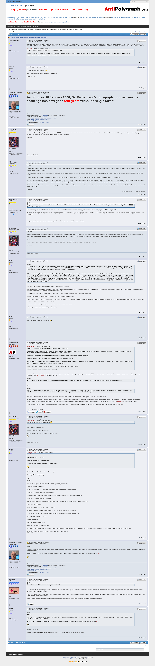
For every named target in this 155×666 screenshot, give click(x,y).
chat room (41, 22)
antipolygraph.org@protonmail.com (40, 119)
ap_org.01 (44, 116)
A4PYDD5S (35, 121)
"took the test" (40, 375)
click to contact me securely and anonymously (44, 118)
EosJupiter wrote (31, 453)
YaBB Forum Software (69, 658)
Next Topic (144, 31)
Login (25, 6)
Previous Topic (138, 31)
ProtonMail (107, 17)
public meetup (32, 10)
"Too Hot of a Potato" (44, 122)
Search (23, 26)
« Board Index (13, 654)
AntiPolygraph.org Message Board (19, 29)
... (14, 34)
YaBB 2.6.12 (89, 657)
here (99, 553)
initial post (120, 401)
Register (31, 6)
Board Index (11, 26)
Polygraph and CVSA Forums (38, 29)
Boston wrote (30, 346)
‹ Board (19, 654)
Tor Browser (75, 17)
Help (18, 26)
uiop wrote (30, 48)
